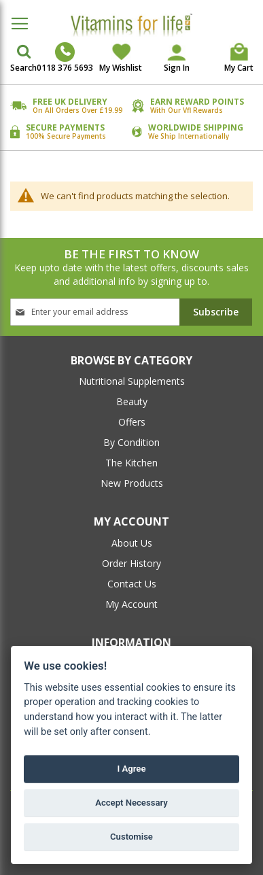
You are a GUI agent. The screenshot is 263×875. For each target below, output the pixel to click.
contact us (131, 583)
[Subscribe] (215, 312)
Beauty (131, 401)
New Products (132, 483)
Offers (131, 421)
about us (131, 542)
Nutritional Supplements (132, 381)
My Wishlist (120, 67)
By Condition (131, 442)
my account (131, 604)
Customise (131, 836)
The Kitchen (131, 462)
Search (23, 67)
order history (131, 563)
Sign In (177, 67)
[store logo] (131, 25)
